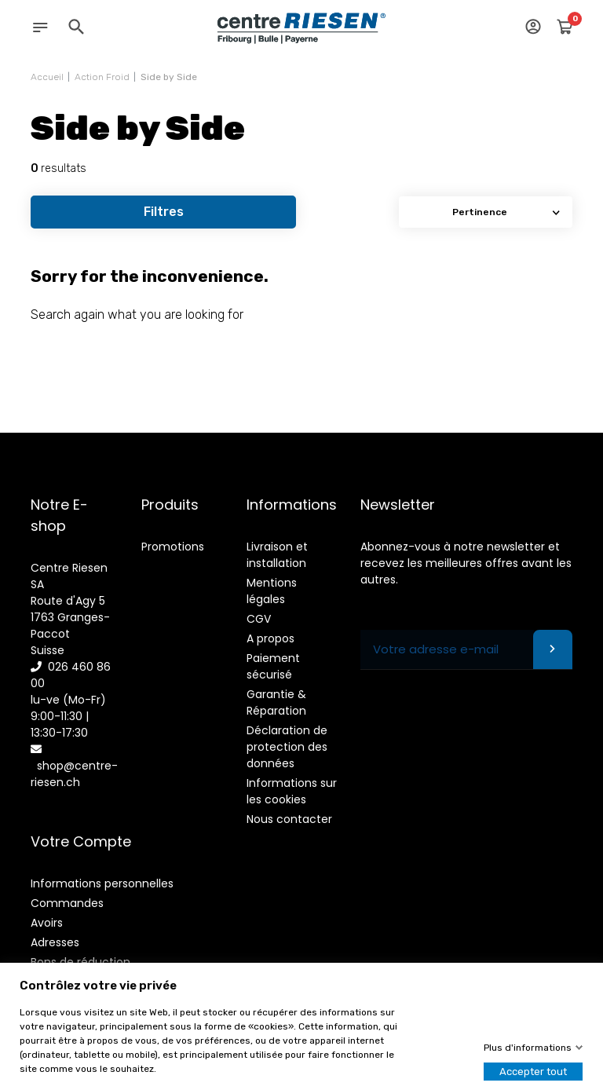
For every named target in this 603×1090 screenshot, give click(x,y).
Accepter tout (533, 1071)
